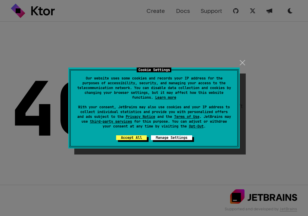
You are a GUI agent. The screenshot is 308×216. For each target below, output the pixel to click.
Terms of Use (186, 116)
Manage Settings (171, 137)
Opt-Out (196, 126)
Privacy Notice (140, 116)
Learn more (165, 97)
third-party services (111, 121)
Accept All (131, 137)
